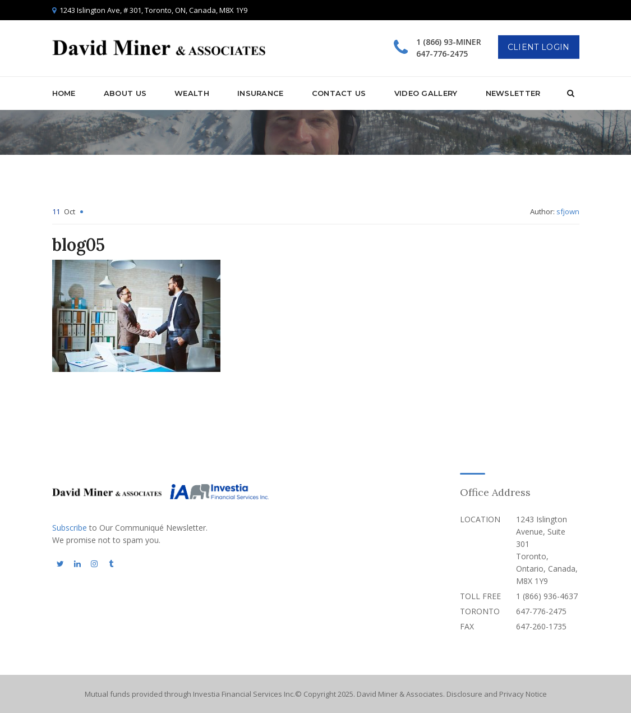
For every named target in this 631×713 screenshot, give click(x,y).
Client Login (539, 47)
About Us (125, 93)
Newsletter (513, 93)
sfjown (567, 211)
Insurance (260, 93)
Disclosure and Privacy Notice (496, 694)
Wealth (191, 93)
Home (64, 93)
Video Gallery (426, 93)
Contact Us (339, 93)
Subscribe (69, 527)
